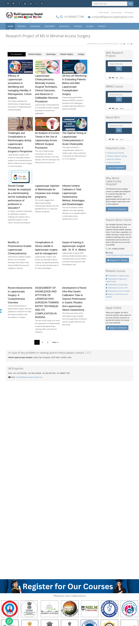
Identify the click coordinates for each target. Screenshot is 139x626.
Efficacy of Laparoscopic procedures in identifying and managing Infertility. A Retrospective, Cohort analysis (19, 86)
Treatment (50, 26)
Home (10, 26)
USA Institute (128, 12)
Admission (35, 26)
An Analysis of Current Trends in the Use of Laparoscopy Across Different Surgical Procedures (47, 140)
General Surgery (34, 54)
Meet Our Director (114, 159)
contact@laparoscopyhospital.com (112, 17)
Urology (81, 54)
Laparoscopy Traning (115, 153)
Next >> (55, 342)
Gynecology (51, 54)
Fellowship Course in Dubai (117, 291)
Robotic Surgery (66, 54)
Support (78, 26)
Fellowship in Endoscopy (116, 285)
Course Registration (116, 167)
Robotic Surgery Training (117, 156)
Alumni (90, 26)
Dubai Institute (116, 12)
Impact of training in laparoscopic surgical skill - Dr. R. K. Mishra (74, 246)
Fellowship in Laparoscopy (117, 276)
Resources (64, 26)
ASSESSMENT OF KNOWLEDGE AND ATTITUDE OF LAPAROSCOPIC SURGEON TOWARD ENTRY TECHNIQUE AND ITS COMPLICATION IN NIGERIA (47, 302)
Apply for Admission (117, 328)
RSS (89, 352)
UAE (121, 44)
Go (130, 4)
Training (21, 26)
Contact (102, 26)
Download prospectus (117, 209)
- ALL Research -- (16, 54)
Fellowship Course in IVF (117, 288)
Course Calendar (113, 162)
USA (128, 44)
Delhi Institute (104, 12)
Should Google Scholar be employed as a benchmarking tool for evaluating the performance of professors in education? (19, 196)
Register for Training (117, 260)
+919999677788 (74, 17)
